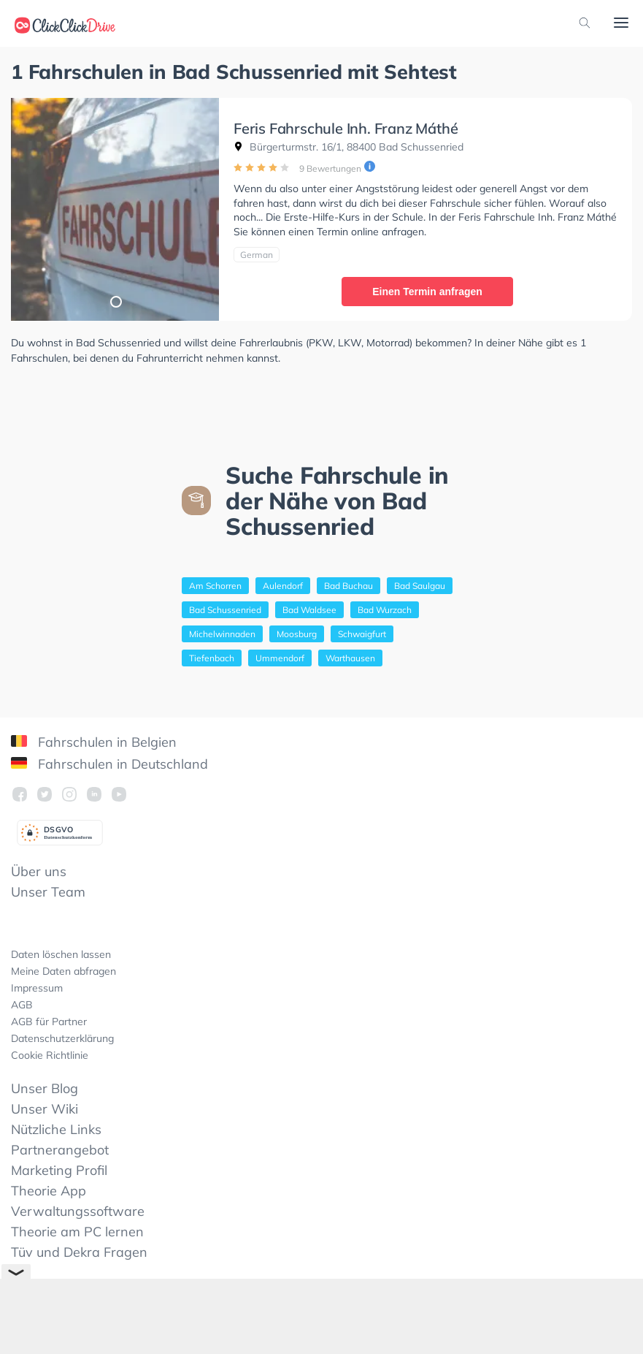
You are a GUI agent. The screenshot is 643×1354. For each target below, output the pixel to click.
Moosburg (297, 633)
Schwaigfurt (362, 633)
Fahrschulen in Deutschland (109, 764)
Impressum (37, 987)
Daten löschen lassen (61, 954)
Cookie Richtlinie (49, 1055)
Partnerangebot (60, 1149)
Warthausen (350, 658)
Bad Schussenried (225, 609)
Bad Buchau (348, 585)
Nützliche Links (56, 1129)
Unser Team (48, 891)
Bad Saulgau (419, 585)
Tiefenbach (211, 658)
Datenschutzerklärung (62, 1038)
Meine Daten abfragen (63, 971)
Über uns (38, 871)
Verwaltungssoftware (78, 1211)
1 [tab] (115, 301)
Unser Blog (44, 1088)
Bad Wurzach (385, 609)
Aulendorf (283, 585)
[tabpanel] (115, 209)
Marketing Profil (59, 1170)
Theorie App (48, 1190)
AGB (22, 1004)
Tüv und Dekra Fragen (79, 1252)
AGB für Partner (49, 1021)
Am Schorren (215, 585)
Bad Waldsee (309, 609)
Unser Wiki (44, 1108)
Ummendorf (279, 658)
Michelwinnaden (222, 633)
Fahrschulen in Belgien (94, 742)
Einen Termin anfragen (427, 291)
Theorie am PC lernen (77, 1231)
